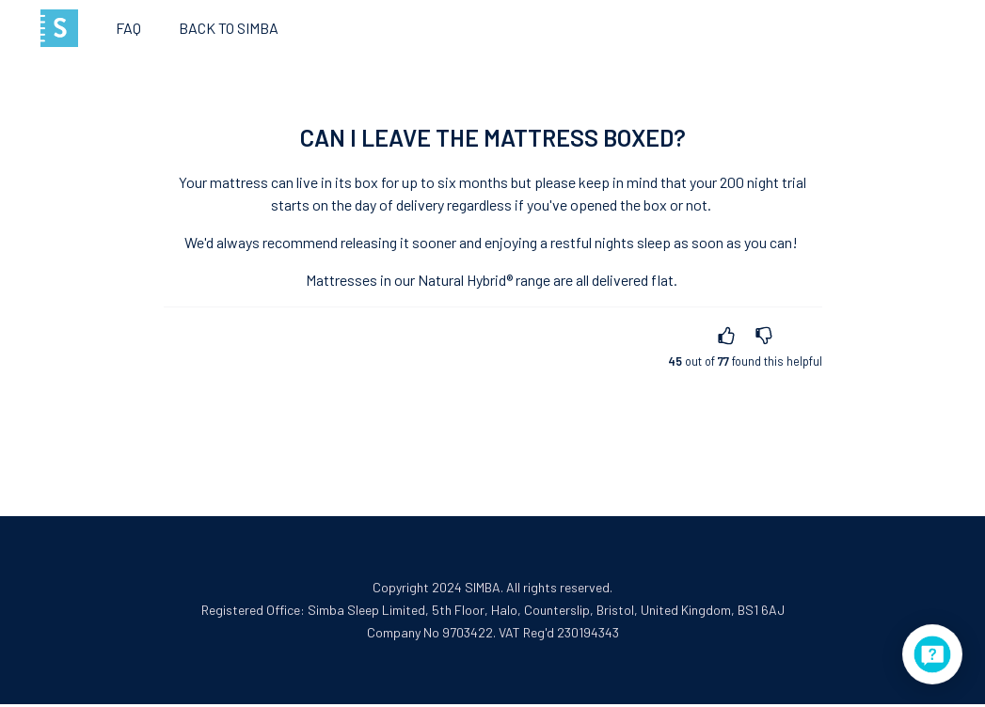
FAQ (128, 28)
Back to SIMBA (228, 28)
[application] (932, 654)
